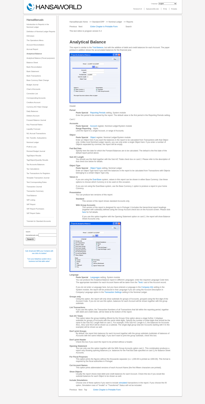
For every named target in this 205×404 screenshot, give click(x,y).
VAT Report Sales (33, 213)
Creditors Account (33, 102)
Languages (95, 277)
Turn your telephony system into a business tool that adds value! (39, 260)
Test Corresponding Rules (37, 182)
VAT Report (31, 204)
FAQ (165, 9)
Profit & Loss (31, 147)
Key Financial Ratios (34, 125)
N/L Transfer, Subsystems (37, 138)
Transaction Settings (113, 292)
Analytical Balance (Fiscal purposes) (41, 58)
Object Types (95, 168)
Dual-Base (97, 179)
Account (93, 126)
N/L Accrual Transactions (36, 133)
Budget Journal (32, 85)
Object (93, 137)
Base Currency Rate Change (38, 80)
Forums (174, 9)
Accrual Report (32, 49)
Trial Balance (32, 195)
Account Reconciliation (35, 45)
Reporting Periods (97, 113)
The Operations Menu (35, 40)
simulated (123, 383)
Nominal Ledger (33, 142)
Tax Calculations (33, 169)
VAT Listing (31, 200)
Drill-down (30, 36)
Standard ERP (98, 22)
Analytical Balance (34, 54)
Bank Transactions (34, 76)
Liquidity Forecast (33, 129)
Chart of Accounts (33, 89)
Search (128, 26)
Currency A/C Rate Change (37, 107)
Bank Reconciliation (34, 67)
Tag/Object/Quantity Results (37, 160)
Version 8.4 (137, 9)
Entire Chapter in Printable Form (104, 26)
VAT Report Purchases (35, 209)
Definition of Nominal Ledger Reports (41, 31)
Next (80, 26)
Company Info (147, 287)
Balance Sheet (32, 62)
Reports (130, 22)
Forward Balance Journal (36, 120)
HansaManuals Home (79, 22)
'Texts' (140, 282)
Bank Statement (33, 71)
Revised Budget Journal (36, 151)
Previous (74, 26)
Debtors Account (33, 116)
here (84, 212)
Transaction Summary (35, 191)
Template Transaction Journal (38, 178)
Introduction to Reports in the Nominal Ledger (38, 25)
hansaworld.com (152, 9)
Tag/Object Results (34, 156)
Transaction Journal (34, 187)
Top (85, 390)
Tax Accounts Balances (36, 164)
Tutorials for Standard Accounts (39, 221)
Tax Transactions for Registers (38, 173)
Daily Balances (32, 111)
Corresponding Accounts (36, 98)
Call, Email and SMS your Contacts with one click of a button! (39, 252)
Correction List (32, 94)
